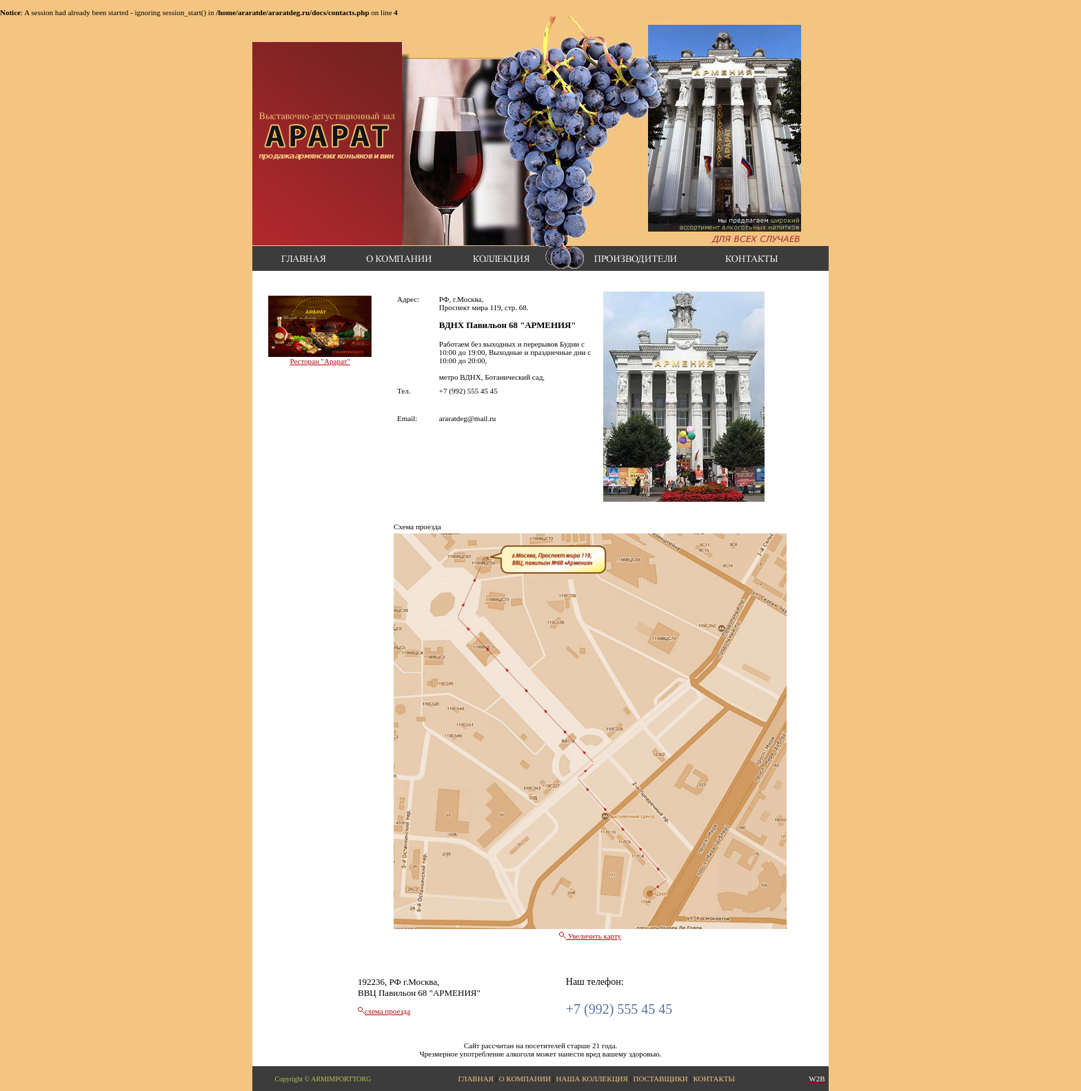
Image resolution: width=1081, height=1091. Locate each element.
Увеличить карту (590, 936)
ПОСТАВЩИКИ (661, 1078)
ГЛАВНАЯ (476, 1078)
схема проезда (387, 1011)
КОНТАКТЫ (714, 1078)
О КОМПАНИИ (525, 1078)
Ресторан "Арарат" (320, 361)
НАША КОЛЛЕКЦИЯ (592, 1078)
